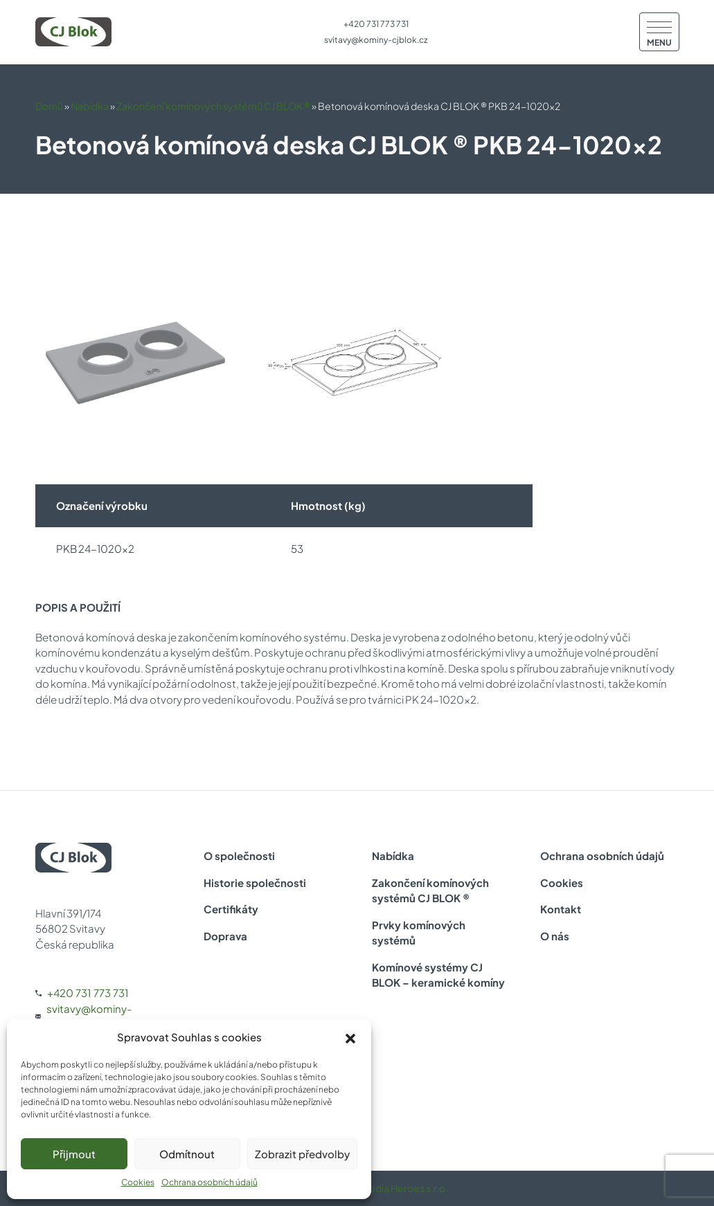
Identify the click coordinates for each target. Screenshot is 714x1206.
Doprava (225, 935)
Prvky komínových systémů (418, 932)
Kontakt (560, 908)
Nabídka (90, 106)
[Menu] (659, 31)
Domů (49, 106)
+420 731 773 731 (376, 24)
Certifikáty (231, 908)
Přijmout (74, 1153)
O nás (554, 935)
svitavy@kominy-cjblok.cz (375, 40)
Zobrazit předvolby (302, 1153)
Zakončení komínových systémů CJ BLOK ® (213, 106)
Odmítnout (187, 1153)
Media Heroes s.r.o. (404, 1188)
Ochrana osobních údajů (209, 1182)
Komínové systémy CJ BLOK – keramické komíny (438, 974)
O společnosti (239, 855)
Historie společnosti (255, 882)
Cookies (137, 1182)
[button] (350, 1037)
